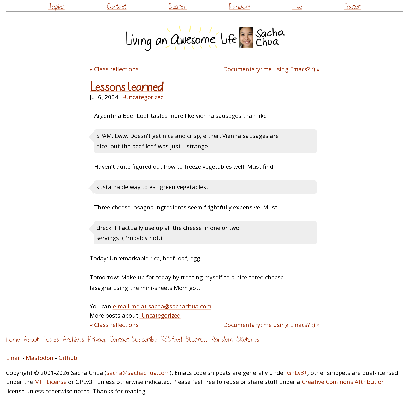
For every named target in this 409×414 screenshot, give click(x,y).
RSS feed (171, 339)
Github (67, 357)
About (31, 339)
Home (13, 339)
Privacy (97, 339)
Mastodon (40, 357)
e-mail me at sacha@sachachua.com (162, 306)
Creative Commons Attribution (343, 382)
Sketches (247, 339)
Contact (116, 6)
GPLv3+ (297, 372)
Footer (352, 6)
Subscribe (144, 339)
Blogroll (197, 339)
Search (178, 6)
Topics (56, 6)
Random (239, 6)
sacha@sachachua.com (138, 372)
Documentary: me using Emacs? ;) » (271, 69)
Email (13, 357)
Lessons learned (126, 87)
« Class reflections (114, 69)
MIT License (50, 382)
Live (297, 6)
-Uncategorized (143, 97)
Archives (73, 339)
